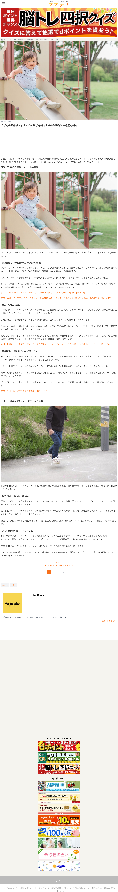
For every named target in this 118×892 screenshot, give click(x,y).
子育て (7, 40)
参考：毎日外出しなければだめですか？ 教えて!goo (24, 391)
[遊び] (13, 585)
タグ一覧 (61, 891)
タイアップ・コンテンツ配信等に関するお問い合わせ (54, 888)
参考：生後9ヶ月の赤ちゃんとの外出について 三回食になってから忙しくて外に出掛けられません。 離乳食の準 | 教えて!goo (56, 298)
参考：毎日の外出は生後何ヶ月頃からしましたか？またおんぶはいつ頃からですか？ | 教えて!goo (44, 293)
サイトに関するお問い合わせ (25, 888)
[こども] (5, 585)
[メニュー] (3, 3)
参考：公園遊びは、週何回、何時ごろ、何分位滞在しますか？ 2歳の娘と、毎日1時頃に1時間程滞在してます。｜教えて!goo (56, 344)
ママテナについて (8, 888)
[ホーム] (2, 40)
